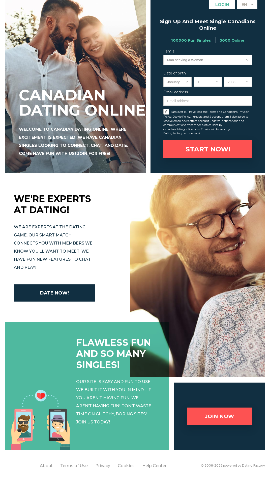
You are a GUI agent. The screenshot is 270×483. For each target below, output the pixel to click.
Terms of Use (74, 465)
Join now (219, 416)
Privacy (102, 465)
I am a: (169, 51)
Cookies (126, 465)
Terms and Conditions (222, 112)
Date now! (54, 293)
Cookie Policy (181, 116)
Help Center (154, 465)
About (46, 465)
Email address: (176, 92)
